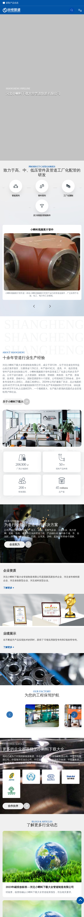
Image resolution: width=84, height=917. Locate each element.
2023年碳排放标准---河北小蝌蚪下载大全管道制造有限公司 (40, 887)
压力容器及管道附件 (42, 215)
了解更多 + (8, 587)
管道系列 (16, 196)
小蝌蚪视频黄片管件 (41, 229)
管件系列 (42, 196)
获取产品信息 (10, 3)
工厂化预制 (68, 196)
